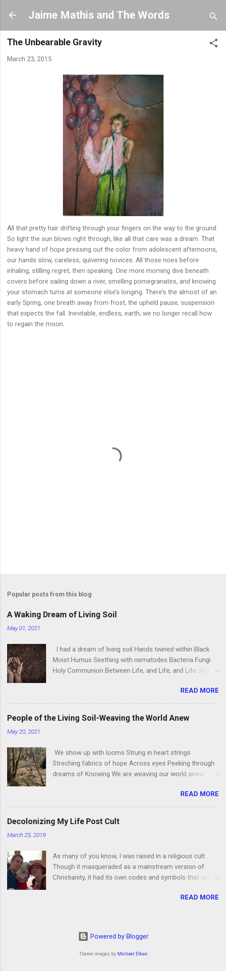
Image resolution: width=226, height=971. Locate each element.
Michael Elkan (132, 954)
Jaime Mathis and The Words (99, 15)
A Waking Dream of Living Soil (62, 614)
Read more (199, 691)
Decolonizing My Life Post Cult (63, 821)
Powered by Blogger (113, 936)
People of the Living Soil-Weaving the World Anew (98, 717)
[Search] (213, 18)
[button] (213, 44)
